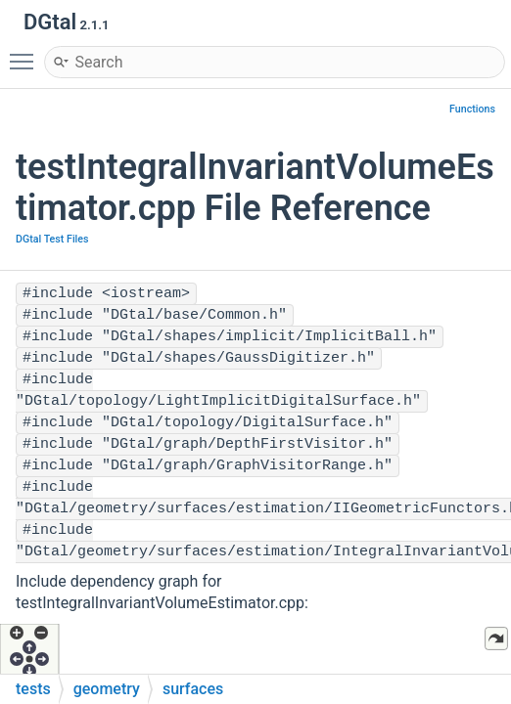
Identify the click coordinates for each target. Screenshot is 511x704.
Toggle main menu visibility (26, 53)
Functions (472, 109)
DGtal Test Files (52, 239)
